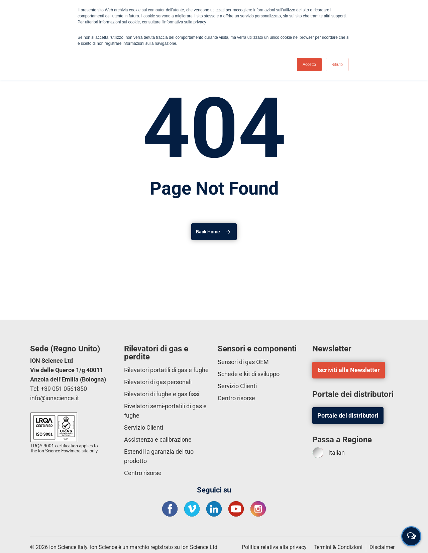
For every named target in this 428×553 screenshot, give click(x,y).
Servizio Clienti (143, 427)
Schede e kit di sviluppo (249, 373)
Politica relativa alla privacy (274, 547)
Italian (328, 452)
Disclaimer (382, 547)
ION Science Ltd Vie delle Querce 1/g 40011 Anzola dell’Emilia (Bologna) (68, 370)
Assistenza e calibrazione (158, 439)
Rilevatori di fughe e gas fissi (161, 394)
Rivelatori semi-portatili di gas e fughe (165, 411)
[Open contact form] (411, 536)
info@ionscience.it (54, 398)
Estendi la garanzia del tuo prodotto (159, 456)
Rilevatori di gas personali (158, 381)
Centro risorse (143, 472)
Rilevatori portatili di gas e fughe (166, 369)
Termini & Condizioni (338, 547)
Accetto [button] (309, 64)
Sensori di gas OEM (243, 361)
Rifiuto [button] (337, 64)
